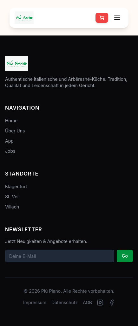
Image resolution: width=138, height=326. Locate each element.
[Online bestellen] (101, 18)
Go (125, 256)
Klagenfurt (16, 186)
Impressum (34, 302)
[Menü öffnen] (117, 17)
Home (11, 120)
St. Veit (12, 196)
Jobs (10, 151)
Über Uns (15, 130)
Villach (12, 206)
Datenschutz (64, 302)
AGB (87, 302)
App (9, 141)
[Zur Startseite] (24, 17)
